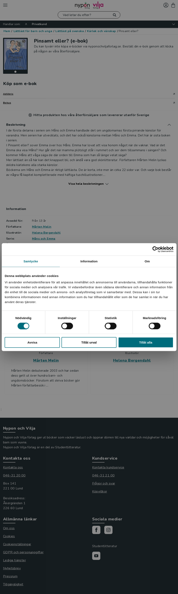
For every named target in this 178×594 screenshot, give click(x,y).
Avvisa (32, 342)
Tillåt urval (89, 342)
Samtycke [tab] (30, 261)
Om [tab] (147, 261)
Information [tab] (89, 261)
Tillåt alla (145, 342)
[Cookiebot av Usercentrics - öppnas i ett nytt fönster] (155, 249)
